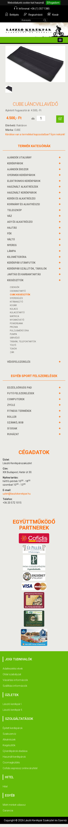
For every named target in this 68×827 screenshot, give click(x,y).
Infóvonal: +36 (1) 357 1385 (32, 8)
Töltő (13, 345)
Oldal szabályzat (12, 674)
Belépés (12, 14)
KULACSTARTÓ (17, 312)
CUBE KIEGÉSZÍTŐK (20, 294)
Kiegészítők (9, 745)
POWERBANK (16, 323)
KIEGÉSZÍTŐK (15, 280)
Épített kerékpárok (13, 728)
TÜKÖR (13, 348)
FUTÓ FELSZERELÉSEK (21, 393)
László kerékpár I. (12, 704)
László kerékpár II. (13, 709)
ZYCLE (11, 405)
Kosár (53, 14)
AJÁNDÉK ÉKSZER (18, 169)
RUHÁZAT (13, 434)
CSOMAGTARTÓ (18, 291)
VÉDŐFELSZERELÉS (19, 361)
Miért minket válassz (14, 804)
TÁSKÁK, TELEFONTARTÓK (23, 341)
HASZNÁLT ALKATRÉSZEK (23, 186)
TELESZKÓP (15, 210)
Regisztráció (33, 14)
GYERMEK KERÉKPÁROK (21, 175)
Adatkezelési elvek (13, 668)
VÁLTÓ (11, 239)
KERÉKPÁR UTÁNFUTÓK (21, 262)
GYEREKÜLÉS (16, 298)
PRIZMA (14, 327)
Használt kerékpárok (14, 756)
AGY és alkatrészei (20, 221)
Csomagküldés (11, 762)
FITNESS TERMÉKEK (19, 411)
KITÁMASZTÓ (16, 302)
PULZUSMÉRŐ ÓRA (19, 330)
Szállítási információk (15, 685)
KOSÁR (13, 305)
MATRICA (14, 316)
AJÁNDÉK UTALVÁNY (19, 157)
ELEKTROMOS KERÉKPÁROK (24, 181)
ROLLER (12, 416)
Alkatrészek (9, 739)
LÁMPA (12, 251)
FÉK (10, 233)
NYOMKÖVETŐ (17, 320)
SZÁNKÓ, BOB (15, 422)
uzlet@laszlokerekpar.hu (17, 493)
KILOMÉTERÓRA (17, 257)
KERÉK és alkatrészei (21, 198)
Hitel (5, 786)
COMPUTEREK (16, 399)
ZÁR (12, 352)
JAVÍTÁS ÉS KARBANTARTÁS (24, 274)
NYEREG (12, 245)
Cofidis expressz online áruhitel (20, 768)
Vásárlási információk (15, 680)
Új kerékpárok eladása (15, 751)
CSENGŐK (14, 287)
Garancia (8, 810)
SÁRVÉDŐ (15, 338)
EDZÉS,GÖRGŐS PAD (20, 387)
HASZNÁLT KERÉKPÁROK (22, 192)
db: (33, 118)
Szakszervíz (9, 733)
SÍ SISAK (12, 428)
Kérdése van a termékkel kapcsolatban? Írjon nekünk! (35, 134)
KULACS (14, 309)
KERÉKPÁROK (15, 163)
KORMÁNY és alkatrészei (24, 204)
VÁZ (10, 216)
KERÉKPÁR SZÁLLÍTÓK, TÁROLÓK (27, 268)
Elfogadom (53, 2)
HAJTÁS (12, 227)
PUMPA (13, 334)
